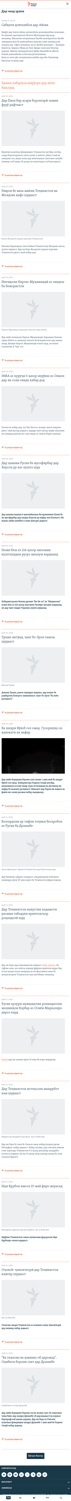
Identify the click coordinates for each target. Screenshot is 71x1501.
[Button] (12, 71)
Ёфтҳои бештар (35, 1456)
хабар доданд (48, 965)
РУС (47, 1498)
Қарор (5, 1060)
